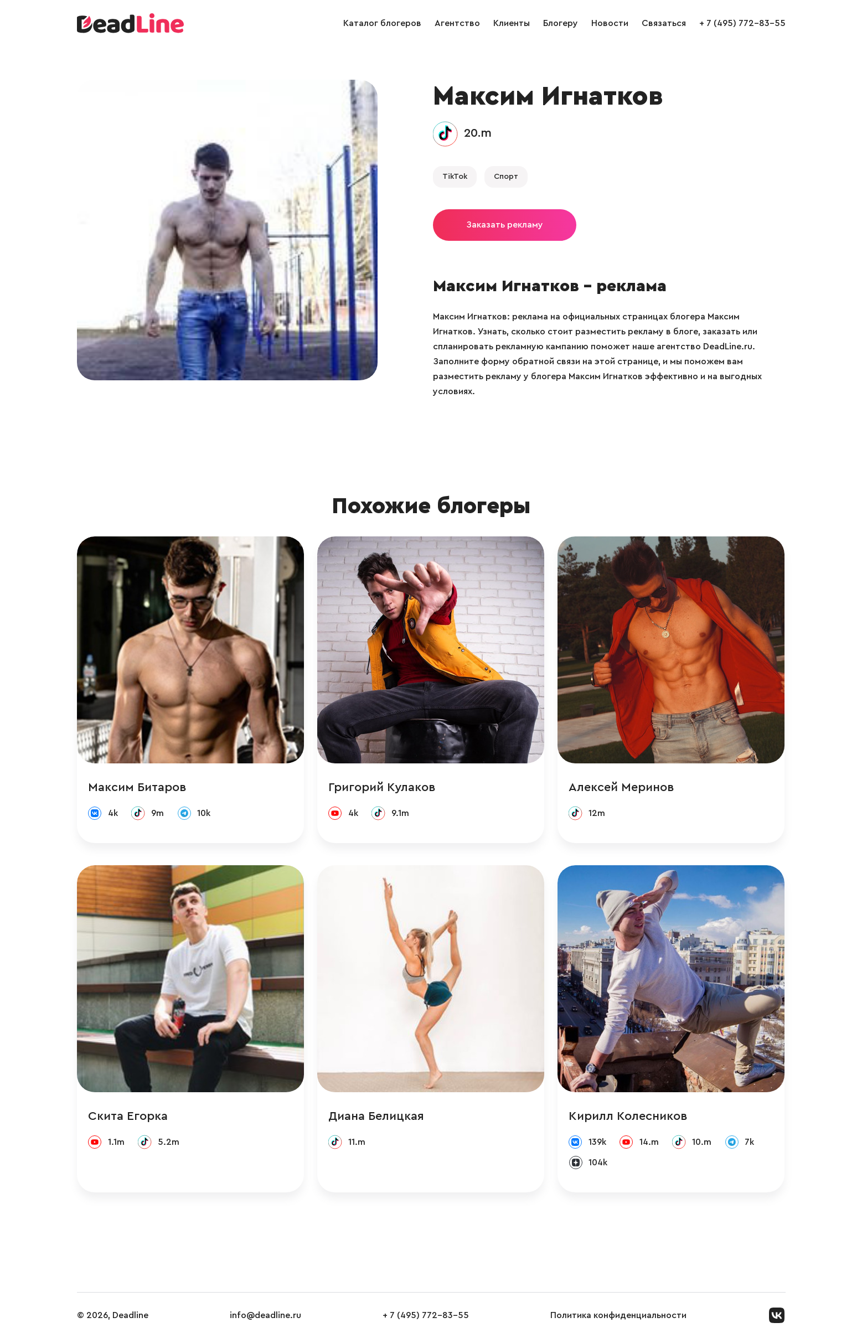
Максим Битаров (137, 787)
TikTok (454, 176)
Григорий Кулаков (382, 787)
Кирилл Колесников (628, 1116)
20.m (478, 133)
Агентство (457, 23)
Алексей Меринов (621, 787)
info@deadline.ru (265, 1315)
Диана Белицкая (376, 1116)
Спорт (506, 176)
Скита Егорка (128, 1116)
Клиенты (511, 23)
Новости (609, 23)
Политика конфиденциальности (618, 1315)
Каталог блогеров (382, 23)
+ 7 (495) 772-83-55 (742, 23)
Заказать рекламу (504, 224)
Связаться (664, 23)
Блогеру (560, 23)
